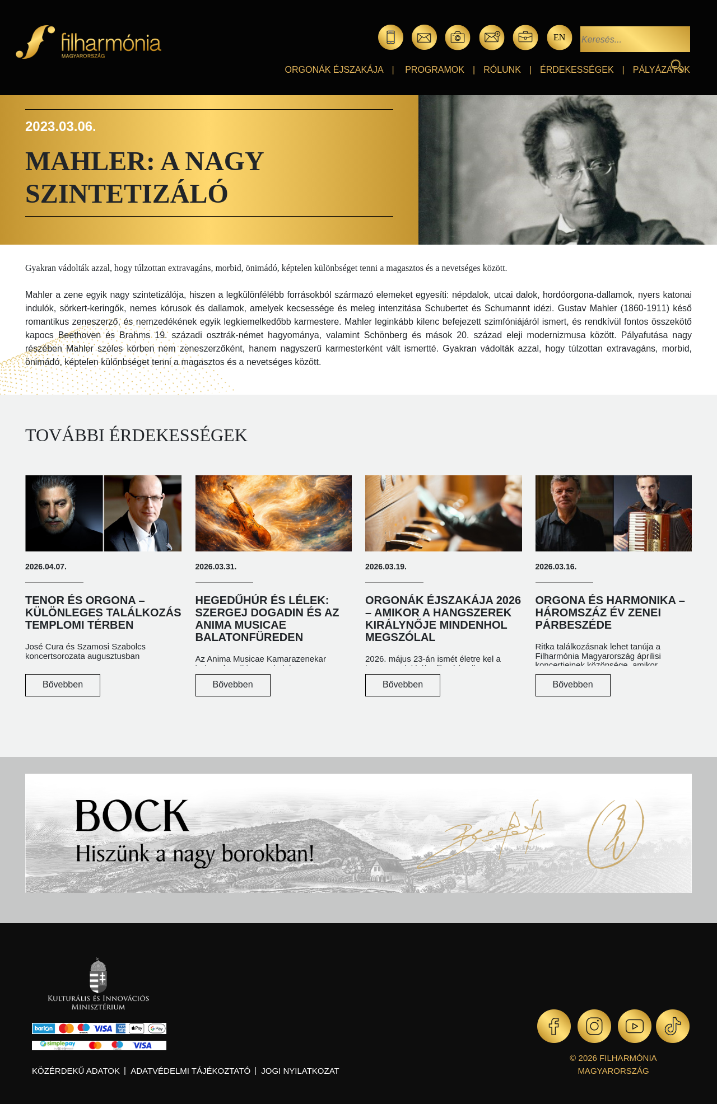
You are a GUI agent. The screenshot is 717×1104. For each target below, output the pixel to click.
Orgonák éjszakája (334, 69)
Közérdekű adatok (76, 1070)
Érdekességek (577, 69)
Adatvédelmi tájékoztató (190, 1070)
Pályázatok (661, 69)
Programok (434, 69)
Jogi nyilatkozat (300, 1070)
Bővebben (63, 684)
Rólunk (502, 69)
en (559, 37)
